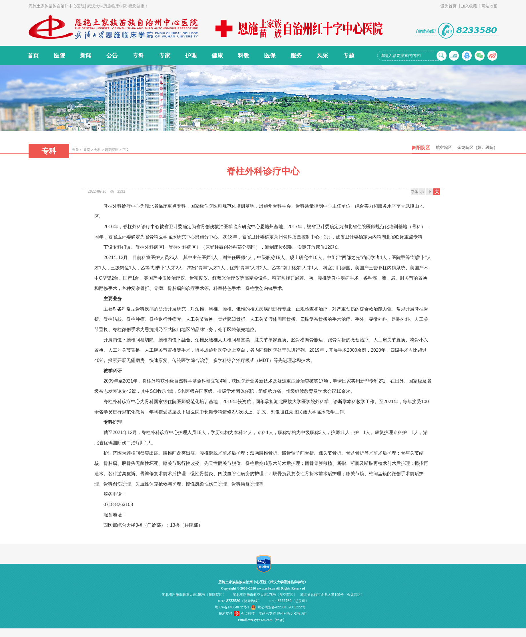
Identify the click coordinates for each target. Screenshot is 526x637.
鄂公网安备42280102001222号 (281, 607)
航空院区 (444, 147)
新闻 (85, 55)
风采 (322, 55)
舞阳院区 (112, 150)
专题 (348, 55)
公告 (112, 55)
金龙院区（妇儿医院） (477, 147)
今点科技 (248, 614)
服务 (296, 55)
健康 (217, 55)
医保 (270, 55)
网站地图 (489, 6)
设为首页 (449, 6)
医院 (59, 55)
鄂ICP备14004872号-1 (232, 607)
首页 (33, 55)
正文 (125, 150)
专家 (164, 55)
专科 (138, 55)
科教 (243, 55)
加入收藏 (469, 6)
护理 (191, 55)
